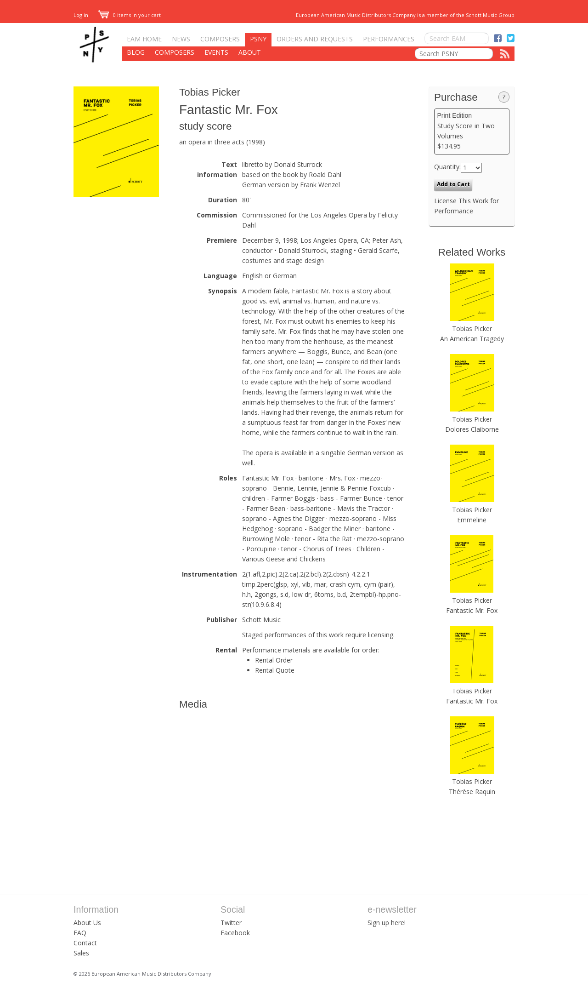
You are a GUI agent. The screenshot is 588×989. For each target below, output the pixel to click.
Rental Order (274, 660)
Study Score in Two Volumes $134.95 (472, 131)
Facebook (235, 932)
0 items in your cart (129, 14)
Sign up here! (387, 922)
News (181, 38)
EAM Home (144, 38)
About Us (87, 922)
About (249, 52)
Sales (81, 953)
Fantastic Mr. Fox (472, 610)
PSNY (258, 38)
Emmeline (471, 519)
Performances (388, 38)
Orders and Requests (315, 38)
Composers (220, 38)
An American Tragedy (472, 338)
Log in (81, 14)
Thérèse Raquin (472, 791)
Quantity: (447, 166)
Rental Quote (274, 670)
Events (216, 52)
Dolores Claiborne (472, 429)
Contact (85, 942)
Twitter (231, 922)
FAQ (80, 932)
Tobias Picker (209, 92)
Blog (136, 52)
